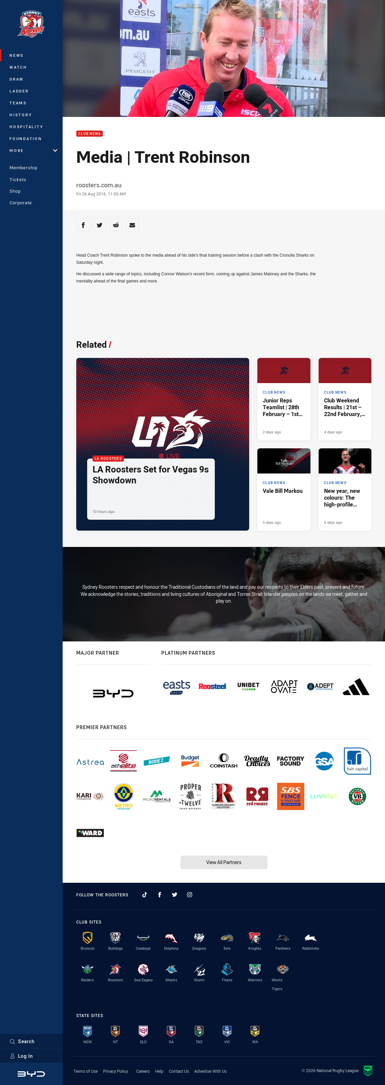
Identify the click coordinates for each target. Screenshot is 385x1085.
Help (159, 1071)
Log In (21, 1056)
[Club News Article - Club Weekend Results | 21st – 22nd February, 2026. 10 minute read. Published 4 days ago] (345, 399)
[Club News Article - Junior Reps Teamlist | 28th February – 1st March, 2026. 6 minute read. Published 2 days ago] (283, 399)
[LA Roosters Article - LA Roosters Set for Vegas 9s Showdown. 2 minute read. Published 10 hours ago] (162, 444)
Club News (89, 134)
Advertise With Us (210, 1071)
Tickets (18, 179)
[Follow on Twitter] (174, 895)
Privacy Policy (115, 1071)
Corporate (21, 203)
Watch (18, 67)
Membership (23, 168)
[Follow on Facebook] (159, 895)
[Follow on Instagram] (189, 895)
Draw (17, 79)
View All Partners (223, 862)
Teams (18, 102)
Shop (15, 191)
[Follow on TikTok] (144, 895)
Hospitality (26, 126)
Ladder (19, 90)
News (17, 55)
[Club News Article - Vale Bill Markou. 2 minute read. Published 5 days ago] (283, 489)
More (33, 150)
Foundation (26, 138)
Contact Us (179, 1071)
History (21, 114)
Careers (143, 1071)
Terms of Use (86, 1071)
